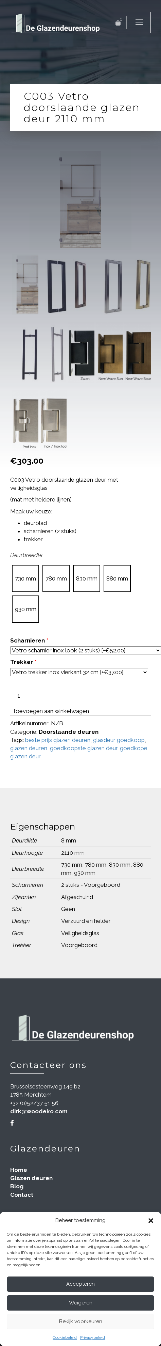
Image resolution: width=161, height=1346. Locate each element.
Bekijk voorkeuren (80, 1321)
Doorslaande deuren (69, 731)
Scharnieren (29, 640)
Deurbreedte (26, 555)
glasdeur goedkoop (119, 740)
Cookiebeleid (65, 1337)
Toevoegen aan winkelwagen (50, 711)
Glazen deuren (31, 1178)
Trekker (23, 662)
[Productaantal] (18, 696)
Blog (16, 1186)
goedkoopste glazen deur (83, 748)
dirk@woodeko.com (39, 1111)
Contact (21, 1194)
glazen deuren (28, 748)
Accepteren (80, 1284)
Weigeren (80, 1303)
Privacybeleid (92, 1337)
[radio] (25, 578)
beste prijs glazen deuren (57, 740)
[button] (150, 1220)
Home (18, 1169)
